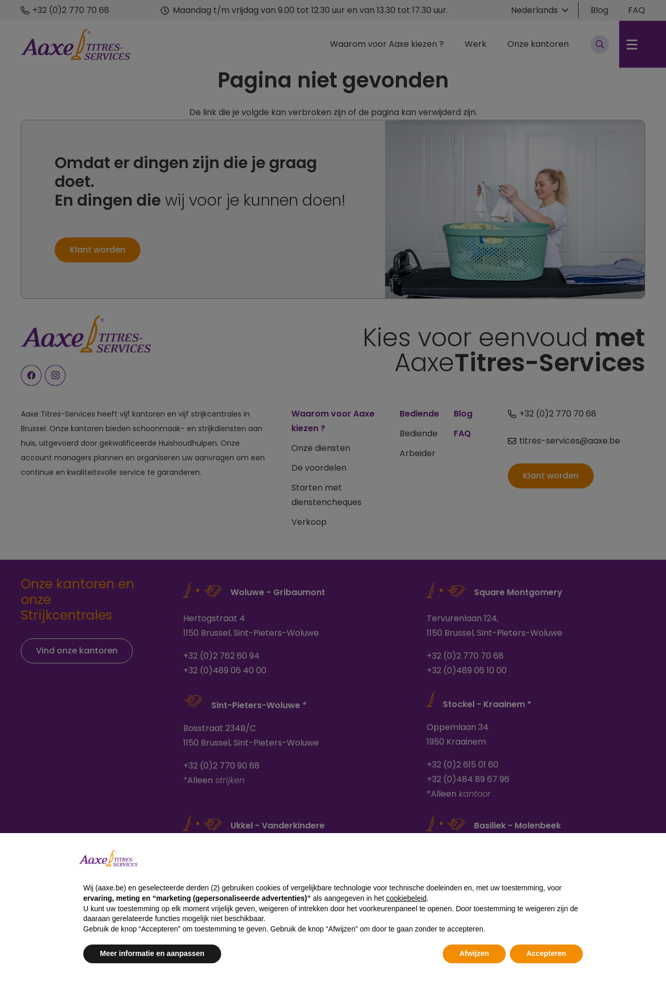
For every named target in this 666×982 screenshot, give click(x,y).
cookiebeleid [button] (406, 898)
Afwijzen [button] (474, 953)
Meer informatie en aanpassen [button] (152, 953)
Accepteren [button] (546, 953)
